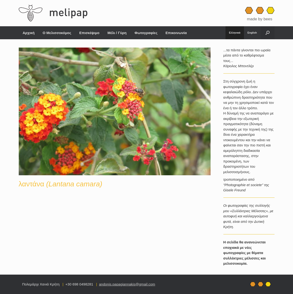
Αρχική (29, 33)
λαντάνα (60, 184)
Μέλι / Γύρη (117, 33)
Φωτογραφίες (146, 33)
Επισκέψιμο (89, 33)
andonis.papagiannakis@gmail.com (127, 284)
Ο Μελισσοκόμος (57, 33)
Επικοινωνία (176, 33)
